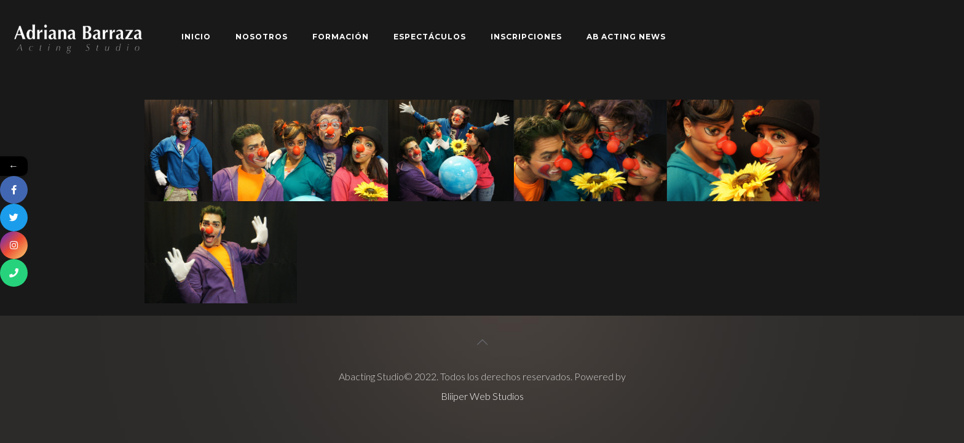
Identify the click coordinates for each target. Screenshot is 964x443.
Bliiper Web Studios (482, 396)
